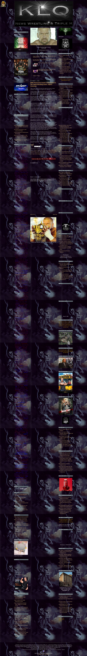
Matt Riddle (17, 334)
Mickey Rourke (24, 342)
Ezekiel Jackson (17, 252)
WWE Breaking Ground (18, 456)
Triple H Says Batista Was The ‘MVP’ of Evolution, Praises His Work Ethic (66, 153)
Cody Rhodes (18, 214)
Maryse (19, 331)
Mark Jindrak (23, 330)
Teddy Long (21, 418)
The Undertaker (19, 426)
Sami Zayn (17, 388)
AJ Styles (19, 151)
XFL (26, 480)
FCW (20, 253)
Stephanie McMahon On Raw (64, 239)
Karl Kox (25, 300)
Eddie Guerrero (22, 241)
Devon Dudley (21, 232)
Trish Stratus (17, 435)
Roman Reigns (24, 381)
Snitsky (26, 402)
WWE (25, 454)
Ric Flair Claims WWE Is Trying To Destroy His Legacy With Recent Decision (65, 446)
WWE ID (24, 459)
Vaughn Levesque (22, 440)
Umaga (20, 439)
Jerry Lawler (25, 282)
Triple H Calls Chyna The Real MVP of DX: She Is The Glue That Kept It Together (66, 87)
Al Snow (26, 151)
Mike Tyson (24, 344)
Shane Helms (21, 394)
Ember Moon (22, 244)
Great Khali (20, 266)
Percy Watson (20, 364)
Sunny (16, 414)
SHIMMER (26, 398)
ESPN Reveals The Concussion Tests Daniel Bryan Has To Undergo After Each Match (65, 454)
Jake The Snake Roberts (19, 278)
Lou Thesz (20, 321)
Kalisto (26, 299)
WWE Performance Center (21, 467)
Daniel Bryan (24, 224)
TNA (21, 428)
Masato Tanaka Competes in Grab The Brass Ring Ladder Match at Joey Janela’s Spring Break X (21, 136)
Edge (16, 243)
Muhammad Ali (24, 348)
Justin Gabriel (17, 297)
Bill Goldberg (21, 176)
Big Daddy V (26, 173)
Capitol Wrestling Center (40, 150)
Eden (26, 241)
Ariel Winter (22, 162)
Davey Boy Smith (21, 227)
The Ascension (17, 420)
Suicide (25, 411)
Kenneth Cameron (23, 303)
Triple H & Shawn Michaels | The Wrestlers (46, 62)
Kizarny (16, 309)
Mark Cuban (25, 329)
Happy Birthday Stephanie (64, 274)
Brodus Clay (24, 186)
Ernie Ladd (20, 248)
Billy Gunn (21, 177)
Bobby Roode (18, 180)
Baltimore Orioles (24, 168)
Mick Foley (17, 342)
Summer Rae (17, 412)
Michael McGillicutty (18, 339)
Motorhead (18, 348)
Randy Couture (25, 368)
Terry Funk (21, 419)
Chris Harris (20, 205)
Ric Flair (26, 372)
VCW (27, 440)
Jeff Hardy (23, 280)
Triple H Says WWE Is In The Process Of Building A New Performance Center (19, 597)
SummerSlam (24, 412)
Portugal (25, 365)
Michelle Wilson (25, 340)
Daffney (23, 222)
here (63, 256)
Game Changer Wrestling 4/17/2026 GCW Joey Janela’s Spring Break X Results (21, 126)
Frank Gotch (21, 256)
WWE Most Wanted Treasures (22, 463)
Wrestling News (19, 454)
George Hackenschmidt (23, 261)
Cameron (20, 194)
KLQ (19, 309)
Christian (23, 207)
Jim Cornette (19, 284)
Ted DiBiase (23, 416)
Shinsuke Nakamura (19, 399)
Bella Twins (23, 172)
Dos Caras (17, 236)
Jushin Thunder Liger (18, 296)
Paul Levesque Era (22, 361)
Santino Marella (18, 389)
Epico (26, 245)
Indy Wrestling (23, 273)
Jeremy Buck (20, 282)
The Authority (23, 420)
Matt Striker (22, 334)
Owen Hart (17, 359)
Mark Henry (17, 330)
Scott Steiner (21, 392)
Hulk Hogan (25, 270)
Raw (18, 371)
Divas (22, 233)
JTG (20, 295)
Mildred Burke (22, 346)
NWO (27, 355)
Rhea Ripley (21, 372)
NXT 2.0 (16, 356)
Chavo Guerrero (19, 202)
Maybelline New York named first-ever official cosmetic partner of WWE (65, 149)
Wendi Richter (21, 449)
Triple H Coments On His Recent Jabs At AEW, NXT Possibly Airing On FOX (66, 97)
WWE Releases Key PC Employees (21, 607)
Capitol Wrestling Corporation (19, 197)
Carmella (17, 198)
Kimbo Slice (25, 308)
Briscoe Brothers (24, 185)
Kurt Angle (21, 310)
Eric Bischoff (18, 246)
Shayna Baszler (17, 397)
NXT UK (20, 356)
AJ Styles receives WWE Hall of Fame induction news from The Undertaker (20, 534)
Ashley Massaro (18, 164)
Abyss (24, 147)
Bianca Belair (20, 173)
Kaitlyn (19, 299)
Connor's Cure (21, 574)
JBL (19, 280)
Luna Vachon (18, 325)
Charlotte (25, 201)
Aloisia (23, 155)
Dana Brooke (26, 223)
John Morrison (24, 291)
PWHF (16, 368)
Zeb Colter (20, 482)
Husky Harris (21, 271)
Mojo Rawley (25, 347)
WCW (16, 449)
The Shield (25, 424)
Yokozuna (17, 481)
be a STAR (25, 171)
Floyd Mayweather (21, 254)
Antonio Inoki (17, 160)
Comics (24, 215)
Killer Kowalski (19, 308)
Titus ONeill (18, 427)
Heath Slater (25, 267)
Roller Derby (17, 381)
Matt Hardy (20, 333)
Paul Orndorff (21, 363)
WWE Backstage (24, 455)
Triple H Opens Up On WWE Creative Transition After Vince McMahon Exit (65, 63)
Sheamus (22, 397)
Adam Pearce (19, 149)
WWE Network (24, 464)
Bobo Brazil (24, 180)
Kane (17, 300)
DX (21, 239)
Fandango (17, 253)
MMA (20, 347)
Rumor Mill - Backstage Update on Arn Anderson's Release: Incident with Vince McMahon (65, 560)
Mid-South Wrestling (24, 343)
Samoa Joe (22, 388)
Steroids (23, 407)
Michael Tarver (25, 339)
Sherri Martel (21, 398)
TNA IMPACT (21, 430)
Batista (17, 171)
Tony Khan (19, 432)
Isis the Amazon (21, 275)
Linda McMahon (21, 318)
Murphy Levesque (19, 350)
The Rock (20, 424)
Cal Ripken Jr (23, 193)
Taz (15, 416)
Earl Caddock (25, 239)
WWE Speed (18, 471)
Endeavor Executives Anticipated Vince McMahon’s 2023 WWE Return (65, 248)
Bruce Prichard (18, 188)
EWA (26, 250)
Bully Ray (25, 192)
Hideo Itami (17, 269)
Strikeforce (18, 411)
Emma (26, 244)
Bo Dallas (25, 177)
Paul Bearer (22, 360)
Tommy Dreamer (22, 431)
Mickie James (18, 343)
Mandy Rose (17, 329)
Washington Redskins (23, 448)
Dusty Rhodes (25, 237)
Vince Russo (24, 444)
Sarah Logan (17, 390)
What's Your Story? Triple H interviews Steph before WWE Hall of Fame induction (46, 70)
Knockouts (23, 309)
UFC (22, 438)
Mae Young (25, 326)
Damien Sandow (20, 223)
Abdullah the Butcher (23, 146)
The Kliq (17, 423)
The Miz (21, 423)
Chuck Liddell (21, 210)
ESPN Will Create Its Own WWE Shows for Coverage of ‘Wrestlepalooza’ (65, 512)
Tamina (26, 415)
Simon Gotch (18, 401)
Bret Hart (20, 184)
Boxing (17, 182)
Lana (18, 312)
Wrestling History (21, 452)
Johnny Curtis (17, 292)
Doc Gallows (20, 235)
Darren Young (23, 226)
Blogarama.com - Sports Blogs (43, 654)
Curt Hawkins (20, 220)
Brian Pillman (18, 185)
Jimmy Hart (17, 286)
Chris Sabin (19, 207)
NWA (21, 355)
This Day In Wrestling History (64, 138)
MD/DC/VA (20, 337)
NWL (24, 355)
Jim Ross (25, 284)
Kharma (25, 307)
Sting (20, 409)
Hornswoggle (19, 270)
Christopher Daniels (19, 209)
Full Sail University (23, 257)
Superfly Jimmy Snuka (23, 414)
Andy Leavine (24, 158)
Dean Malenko (22, 231)
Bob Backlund (17, 179)
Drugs (19, 237)
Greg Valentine (25, 266)
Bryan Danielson (20, 190)
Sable (26, 386)
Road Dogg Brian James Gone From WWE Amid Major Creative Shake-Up (21, 525)
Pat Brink (24, 359)
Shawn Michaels (24, 395)
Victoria (21, 443)
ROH (26, 380)
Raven (15, 371)
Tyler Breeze (20, 436)
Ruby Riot (21, 385)
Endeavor (17, 245)
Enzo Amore (22, 245)
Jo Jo (16, 288)
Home (44, 214)
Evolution (17, 250)
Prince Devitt (20, 367)
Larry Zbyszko (21, 313)
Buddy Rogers (20, 192)
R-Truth (19, 368)
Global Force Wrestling (22, 263)
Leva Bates (21, 316)
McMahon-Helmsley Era (23, 335)
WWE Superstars (20, 472)
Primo (16, 367)
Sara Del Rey (24, 389)
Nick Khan (17, 354)
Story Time (24, 410)
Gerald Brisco (17, 262)
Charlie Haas (20, 201)
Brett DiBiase (25, 184)
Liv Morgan (24, 320)
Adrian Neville (18, 150)
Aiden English (24, 150)
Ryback (22, 386)
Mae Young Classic (18, 327)
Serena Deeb (22, 393)
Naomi (16, 351)
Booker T (24, 181)
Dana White (17, 224)
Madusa (20, 326)
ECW (16, 240)
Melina (25, 337)
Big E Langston (18, 175)
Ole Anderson (25, 356)
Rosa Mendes (21, 384)
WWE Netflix (17, 464)
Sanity (27, 388)
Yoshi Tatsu (22, 481)
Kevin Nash (21, 305)
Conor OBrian (19, 218)
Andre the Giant (24, 156)
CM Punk (25, 213)
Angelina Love (17, 159)
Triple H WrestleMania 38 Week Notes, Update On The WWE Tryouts (20, 604)
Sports (21, 405)
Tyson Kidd (18, 438)
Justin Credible (25, 296)
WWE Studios (24, 471)
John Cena (22, 290)
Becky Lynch (17, 172)
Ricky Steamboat (18, 375)
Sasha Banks (22, 390)
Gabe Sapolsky (19, 258)
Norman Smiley (17, 355)
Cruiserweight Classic (19, 219)
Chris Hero (25, 205)
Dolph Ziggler (25, 235)
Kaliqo (22, 299)
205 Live (16, 146)
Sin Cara (22, 401)
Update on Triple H (36, 75)
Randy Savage (25, 369)
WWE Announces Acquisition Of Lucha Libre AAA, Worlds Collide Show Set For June (21, 510)
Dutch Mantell (17, 239)
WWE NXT (18, 465)
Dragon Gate (22, 236)
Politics (21, 365)
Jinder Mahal (21, 287)
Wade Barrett (21, 447)
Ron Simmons (22, 382)
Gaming (16, 260)
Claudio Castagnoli (18, 213)
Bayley (20, 171)
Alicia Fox (24, 154)
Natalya (20, 351)
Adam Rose (25, 149)
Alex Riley (24, 152)
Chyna (21, 211)
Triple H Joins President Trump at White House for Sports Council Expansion (65, 271)
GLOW (17, 265)
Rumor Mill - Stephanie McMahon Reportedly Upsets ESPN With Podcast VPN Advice (65, 555)
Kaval (23, 301)
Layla (26, 313)
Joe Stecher (20, 288)
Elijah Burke (17, 244)
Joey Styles (17, 290)
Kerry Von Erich (21, 304)
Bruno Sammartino (20, 189)
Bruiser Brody (24, 188)
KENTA (16, 304)
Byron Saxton (17, 193)
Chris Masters (24, 206)
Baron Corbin (18, 169)
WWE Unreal (22, 476)
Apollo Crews (23, 160)
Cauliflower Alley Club (23, 198)
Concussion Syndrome (19, 216)
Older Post (55, 214)
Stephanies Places (17, 407)
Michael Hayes (25, 338)
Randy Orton (18, 369)
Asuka (22, 164)
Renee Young (23, 371)
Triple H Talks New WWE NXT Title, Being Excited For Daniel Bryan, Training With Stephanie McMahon (66, 468)
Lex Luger (23, 317)
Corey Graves (25, 218)
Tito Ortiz (25, 426)
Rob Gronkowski (20, 377)
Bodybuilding (18, 181)
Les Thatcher (17, 316)
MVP (25, 350)
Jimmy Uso (22, 286)
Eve (25, 249)
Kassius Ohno (18, 301)
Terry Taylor (25, 419)
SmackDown (21, 402)
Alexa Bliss (20, 154)
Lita (20, 320)
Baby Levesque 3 (18, 168)
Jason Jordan (25, 279)
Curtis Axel (17, 222)
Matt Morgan (25, 333)
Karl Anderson (21, 300)
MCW (16, 337)
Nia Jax (26, 352)
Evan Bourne (21, 249)
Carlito (27, 197)
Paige (21, 359)
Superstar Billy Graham (19, 415)
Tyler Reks (25, 436)
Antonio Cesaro (24, 159)
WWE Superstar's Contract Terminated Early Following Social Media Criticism (21, 503)
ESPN (24, 248)
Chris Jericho (18, 206)
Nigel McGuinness (23, 354)
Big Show (24, 175)
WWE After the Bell (18, 455)
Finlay (24, 253)
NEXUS (20, 352)
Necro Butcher (25, 351)
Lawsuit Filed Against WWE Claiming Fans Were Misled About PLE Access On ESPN (21, 622)
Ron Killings (17, 382)
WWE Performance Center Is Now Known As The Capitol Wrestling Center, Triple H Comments (43, 84)
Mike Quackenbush (18, 344)
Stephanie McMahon (21, 406)
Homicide (21, 269)
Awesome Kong (20, 167)
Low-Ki (23, 321)
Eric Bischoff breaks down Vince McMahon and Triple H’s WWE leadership (65, 72)
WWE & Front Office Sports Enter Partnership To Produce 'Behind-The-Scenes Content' (21, 521)
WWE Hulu (20, 459)
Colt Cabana (19, 215)
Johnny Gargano (22, 292)
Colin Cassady (24, 214)
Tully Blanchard (23, 435)
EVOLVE (22, 250)
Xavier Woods (21, 480)
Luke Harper (25, 324)
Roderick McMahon (21, 380)
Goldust (20, 265)
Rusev (19, 386)
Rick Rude (25, 373)
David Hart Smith (22, 228)
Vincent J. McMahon (19, 445)
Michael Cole (19, 338)
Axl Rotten (26, 167)
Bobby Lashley (24, 179)
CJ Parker (25, 211)
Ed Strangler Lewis (21, 240)
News (16, 352)
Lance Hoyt (22, 312)
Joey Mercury (25, 288)
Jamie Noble (20, 279)
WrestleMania (22, 451)
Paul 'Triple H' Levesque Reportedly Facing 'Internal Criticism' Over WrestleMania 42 (65, 551)
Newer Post (32, 214)
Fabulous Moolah (24, 252)
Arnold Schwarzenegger (23, 163)
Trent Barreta (20, 434)
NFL (23, 352)
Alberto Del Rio (18, 152)
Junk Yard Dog (24, 295)
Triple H (25, 434)
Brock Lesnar (18, 186)
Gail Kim (24, 258)
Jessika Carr (23, 283)
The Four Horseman (23, 422)
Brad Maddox (21, 182)
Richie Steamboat (19, 373)
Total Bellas (23, 432)
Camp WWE (25, 194)
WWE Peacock (24, 465)
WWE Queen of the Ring (19, 468)
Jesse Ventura (18, 283)
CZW (21, 222)
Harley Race (20, 267)
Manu (21, 329)
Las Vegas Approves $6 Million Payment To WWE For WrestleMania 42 (20, 498)
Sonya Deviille (18, 403)
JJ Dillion (25, 287)
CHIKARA (21, 203)
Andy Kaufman (18, 158)
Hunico (17, 271)
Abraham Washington (18, 147)
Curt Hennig (25, 220)
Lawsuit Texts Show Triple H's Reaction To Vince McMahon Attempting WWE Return (65, 68)
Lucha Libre (21, 322)
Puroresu (25, 367)
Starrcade (25, 405)
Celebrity (22, 200)
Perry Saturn (26, 364)
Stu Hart (21, 411)
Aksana (22, 151)
